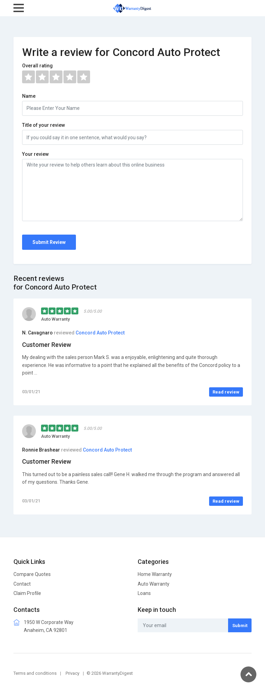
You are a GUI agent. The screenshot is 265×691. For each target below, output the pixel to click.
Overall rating (37, 65)
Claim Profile (27, 593)
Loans (144, 593)
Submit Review (49, 242)
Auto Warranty (153, 584)
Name (29, 96)
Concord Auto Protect (100, 332)
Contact (22, 584)
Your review (35, 154)
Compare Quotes (32, 574)
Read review (226, 392)
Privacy (72, 673)
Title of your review (43, 125)
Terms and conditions (35, 673)
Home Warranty (155, 574)
